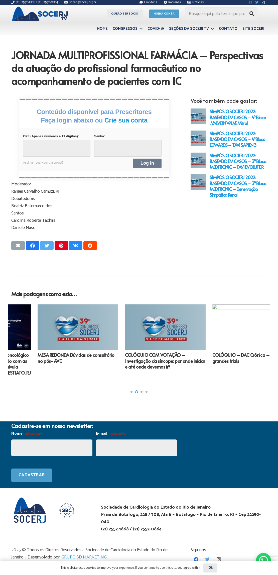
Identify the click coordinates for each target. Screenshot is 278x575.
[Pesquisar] (251, 13)
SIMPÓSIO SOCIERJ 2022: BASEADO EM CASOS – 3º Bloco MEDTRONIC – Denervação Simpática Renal (238, 186)
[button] (131, 391)
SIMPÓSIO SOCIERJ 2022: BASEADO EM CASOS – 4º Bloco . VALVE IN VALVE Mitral (238, 117)
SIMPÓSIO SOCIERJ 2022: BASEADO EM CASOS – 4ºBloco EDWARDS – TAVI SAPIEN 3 (237, 139)
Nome (26, 433)
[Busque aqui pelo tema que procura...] (221, 14)
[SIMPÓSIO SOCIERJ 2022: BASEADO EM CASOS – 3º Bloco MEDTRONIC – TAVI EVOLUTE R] (198, 160)
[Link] (40, 13)
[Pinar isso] (61, 245)
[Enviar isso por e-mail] (18, 245)
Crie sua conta (126, 120)
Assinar (28, 162)
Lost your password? (49, 162)
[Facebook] (196, 559)
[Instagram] (218, 559)
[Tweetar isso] (47, 245)
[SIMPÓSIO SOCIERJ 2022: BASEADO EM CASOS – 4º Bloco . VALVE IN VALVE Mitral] (198, 116)
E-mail (111, 433)
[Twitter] (207, 559)
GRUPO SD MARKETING (84, 557)
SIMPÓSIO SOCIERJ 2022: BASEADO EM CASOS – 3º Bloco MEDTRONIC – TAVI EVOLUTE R (238, 161)
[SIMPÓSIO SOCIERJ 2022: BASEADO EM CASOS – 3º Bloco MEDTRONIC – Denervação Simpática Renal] (198, 182)
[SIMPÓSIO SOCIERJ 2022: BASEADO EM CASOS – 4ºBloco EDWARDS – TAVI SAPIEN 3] (198, 138)
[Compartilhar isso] (32, 245)
